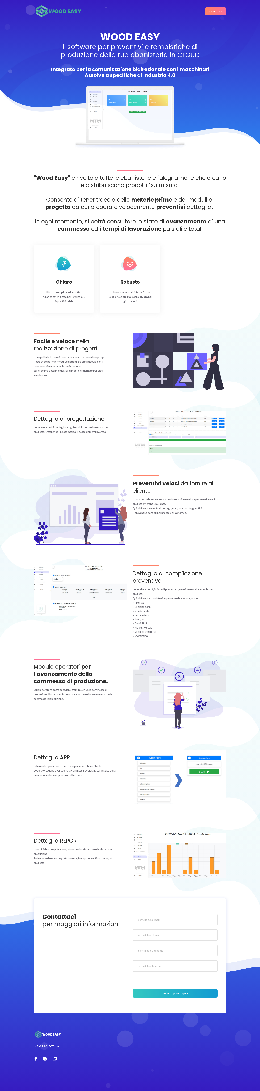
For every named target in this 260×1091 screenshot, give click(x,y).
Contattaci (215, 11)
